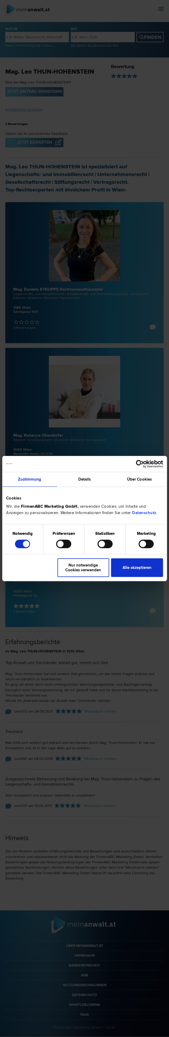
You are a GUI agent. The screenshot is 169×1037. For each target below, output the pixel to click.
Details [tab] (84, 479)
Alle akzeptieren (137, 567)
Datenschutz (144, 512)
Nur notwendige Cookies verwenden (83, 567)
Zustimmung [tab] (29, 479)
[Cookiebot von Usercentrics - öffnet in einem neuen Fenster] (139, 464)
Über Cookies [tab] (139, 479)
